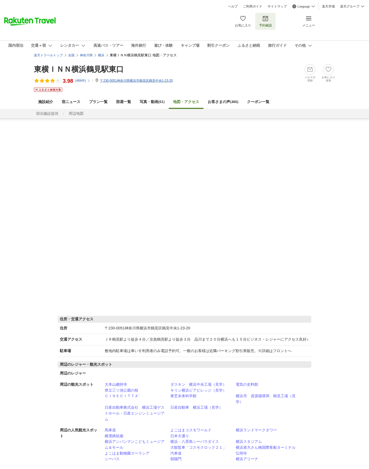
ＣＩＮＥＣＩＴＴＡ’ (122, 396)
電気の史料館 (247, 384)
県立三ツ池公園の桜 (121, 390)
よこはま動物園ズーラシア (127, 453)
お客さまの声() (223, 102)
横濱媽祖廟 (114, 436)
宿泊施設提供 (47, 114)
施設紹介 (45, 102)
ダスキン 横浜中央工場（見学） (198, 384)
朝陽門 (176, 459)
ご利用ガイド (252, 6)
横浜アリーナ (247, 459)
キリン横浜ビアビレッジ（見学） (198, 390)
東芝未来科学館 (183, 396)
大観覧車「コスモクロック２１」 (198, 447)
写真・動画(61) (152, 102)
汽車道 (176, 453)
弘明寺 (241, 453)
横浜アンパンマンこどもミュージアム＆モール (134, 444)
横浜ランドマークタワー (256, 430)
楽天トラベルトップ (48, 55)
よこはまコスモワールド (190, 430)
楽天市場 (328, 6)
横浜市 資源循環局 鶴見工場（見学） (266, 399)
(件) (82, 80)
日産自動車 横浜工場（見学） (196, 407)
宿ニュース (71, 102)
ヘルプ (233, 6)
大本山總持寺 (116, 384)
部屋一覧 (123, 102)
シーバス (112, 459)
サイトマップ (277, 6)
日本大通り (179, 436)
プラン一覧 (98, 102)
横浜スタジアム (249, 441)
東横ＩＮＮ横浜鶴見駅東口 (79, 69)
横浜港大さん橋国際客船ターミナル (266, 447)
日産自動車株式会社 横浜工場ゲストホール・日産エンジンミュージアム (134, 413)
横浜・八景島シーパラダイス (194, 441)
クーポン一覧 (258, 102)
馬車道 (110, 430)
